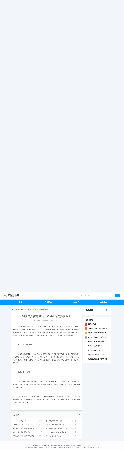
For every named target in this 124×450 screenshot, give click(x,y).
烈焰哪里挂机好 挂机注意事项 (97, 333)
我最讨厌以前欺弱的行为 (21, 432)
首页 (20, 302)
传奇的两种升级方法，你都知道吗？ (25, 428)
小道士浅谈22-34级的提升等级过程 (57, 432)
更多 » (79, 415)
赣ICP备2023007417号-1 (84, 445)
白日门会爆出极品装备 (53, 436)
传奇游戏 (48, 302)
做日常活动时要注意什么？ (96, 350)
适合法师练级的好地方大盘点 (97, 337)
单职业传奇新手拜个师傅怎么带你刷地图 (57, 425)
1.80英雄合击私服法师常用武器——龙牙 (99, 328)
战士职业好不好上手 (20, 421)
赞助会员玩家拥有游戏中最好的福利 (25, 436)
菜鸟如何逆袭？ (93, 324)
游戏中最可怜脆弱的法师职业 (97, 354)
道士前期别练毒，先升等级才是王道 (57, 428)
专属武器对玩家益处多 (95, 346)
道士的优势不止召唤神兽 (53, 421)
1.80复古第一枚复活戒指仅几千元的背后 (25, 425)
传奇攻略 (103, 302)
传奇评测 (76, 302)
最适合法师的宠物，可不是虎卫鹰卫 (99, 359)
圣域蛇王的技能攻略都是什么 (97, 341)
